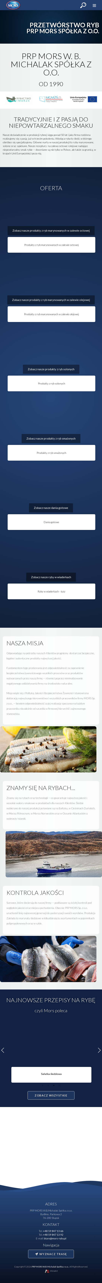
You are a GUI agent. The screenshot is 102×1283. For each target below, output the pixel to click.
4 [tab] (59, 1085)
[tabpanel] (51, 1052)
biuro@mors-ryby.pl (55, 1238)
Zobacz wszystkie (51, 1095)
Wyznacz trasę (51, 1254)
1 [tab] (42, 1085)
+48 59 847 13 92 (53, 1234)
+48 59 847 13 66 (53, 1231)
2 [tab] (48, 1085)
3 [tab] (54, 1085)
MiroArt (51, 1271)
